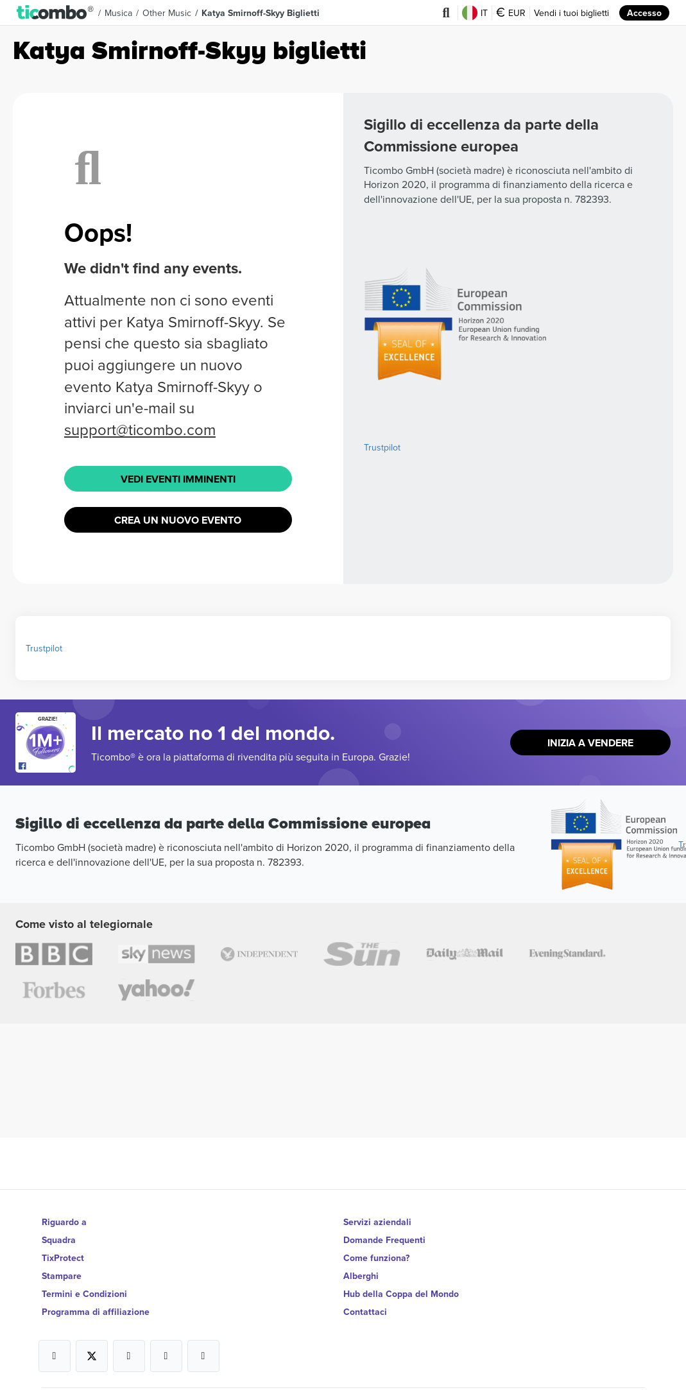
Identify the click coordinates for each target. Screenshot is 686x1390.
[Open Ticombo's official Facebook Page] (47, 766)
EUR (511, 13)
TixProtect (63, 1257)
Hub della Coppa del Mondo (401, 1293)
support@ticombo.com (140, 429)
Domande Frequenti (384, 1239)
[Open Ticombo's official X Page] (92, 1356)
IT (475, 13)
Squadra (59, 1239)
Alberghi (361, 1275)
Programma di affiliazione (96, 1311)
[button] (55, 13)
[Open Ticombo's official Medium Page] (166, 1356)
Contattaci (365, 1311)
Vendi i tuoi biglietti (571, 12)
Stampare (61, 1275)
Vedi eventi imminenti (178, 479)
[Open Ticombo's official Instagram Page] (129, 1356)
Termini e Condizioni (84, 1293)
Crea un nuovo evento (177, 520)
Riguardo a (64, 1221)
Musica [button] (118, 12)
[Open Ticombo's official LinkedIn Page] (203, 1356)
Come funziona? (376, 1257)
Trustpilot (382, 447)
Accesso (644, 12)
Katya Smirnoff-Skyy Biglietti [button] (261, 12)
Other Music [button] (166, 12)
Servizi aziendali (377, 1221)
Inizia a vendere (590, 742)
